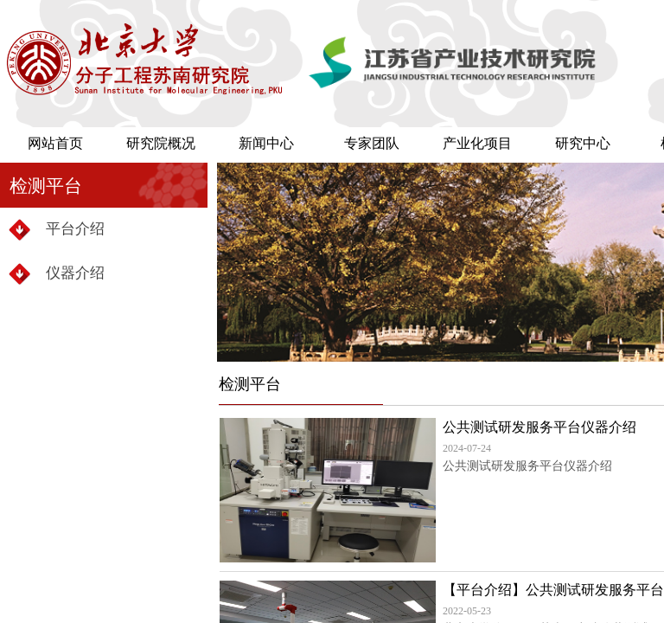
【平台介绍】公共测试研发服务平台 (553, 589)
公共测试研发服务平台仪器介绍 (539, 427)
